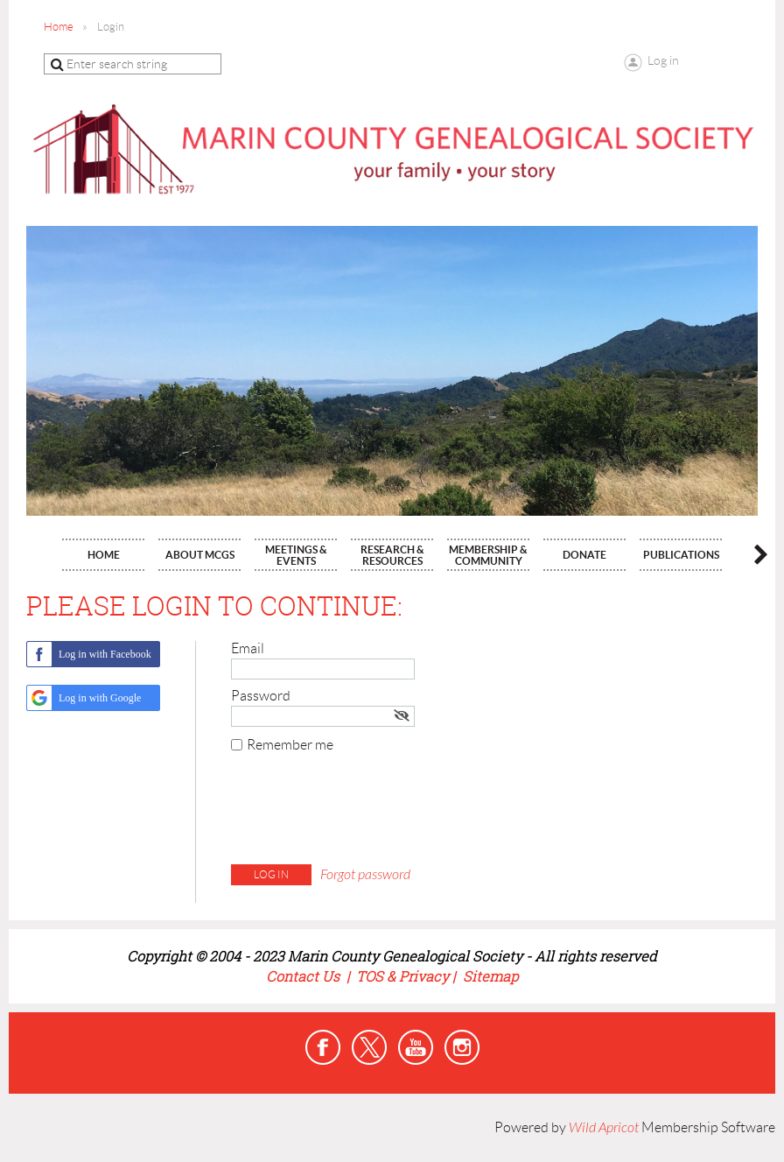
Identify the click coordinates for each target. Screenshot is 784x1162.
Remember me (290, 744)
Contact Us (304, 976)
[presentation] (364, 812)
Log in (663, 60)
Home (59, 26)
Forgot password (365, 875)
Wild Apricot (604, 1128)
